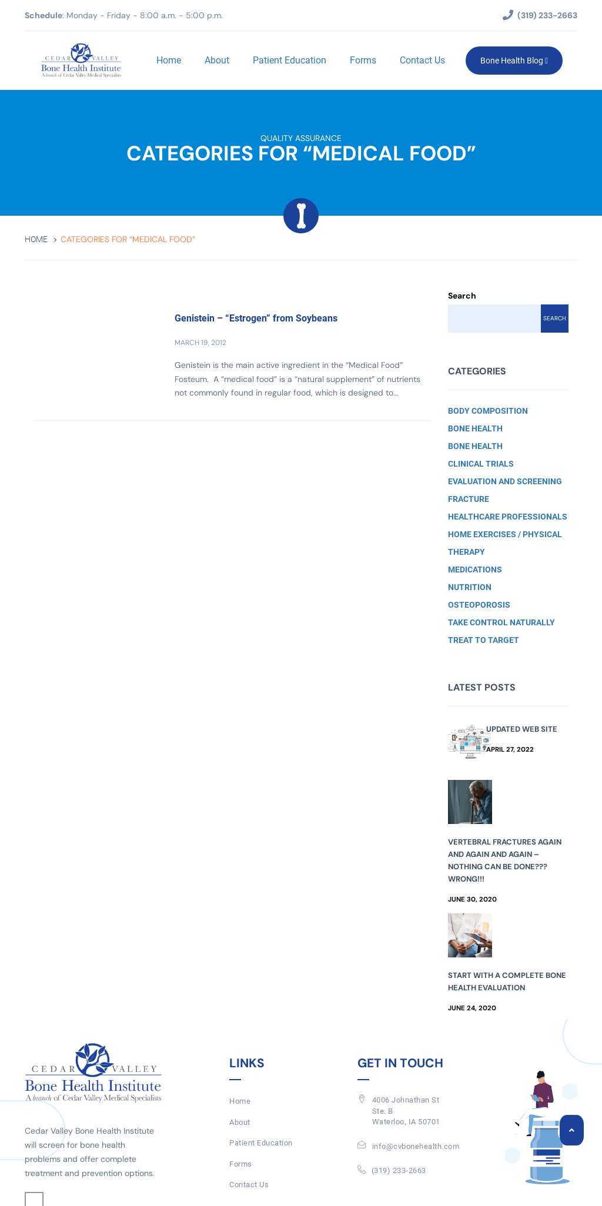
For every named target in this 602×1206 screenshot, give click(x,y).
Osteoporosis (479, 604)
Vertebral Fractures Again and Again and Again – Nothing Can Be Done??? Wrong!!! (504, 860)
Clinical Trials (481, 463)
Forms (362, 60)
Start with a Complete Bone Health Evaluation (507, 981)
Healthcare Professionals (507, 516)
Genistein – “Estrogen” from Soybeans (256, 318)
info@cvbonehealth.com (416, 1146)
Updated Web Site (521, 729)
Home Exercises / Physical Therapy (505, 543)
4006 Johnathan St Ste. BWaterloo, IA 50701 (406, 1111)
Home (168, 60)
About (216, 60)
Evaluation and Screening (505, 481)
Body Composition (488, 411)
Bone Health (475, 428)
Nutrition (469, 587)
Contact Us (421, 60)
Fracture (468, 499)
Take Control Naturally (501, 622)
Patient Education (289, 60)
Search (462, 295)
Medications (475, 569)
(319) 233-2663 (399, 1170)
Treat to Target (483, 640)
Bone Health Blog (513, 60)
